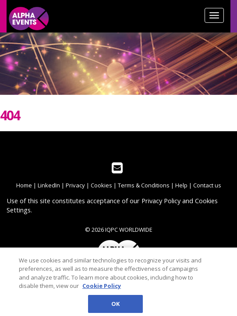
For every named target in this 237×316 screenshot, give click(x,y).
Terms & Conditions (144, 185)
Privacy (75, 185)
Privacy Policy (160, 200)
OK (115, 305)
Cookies (101, 185)
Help (181, 185)
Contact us (207, 185)
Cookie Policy (101, 287)
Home (24, 185)
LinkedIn (49, 185)
